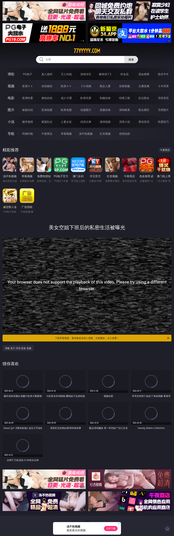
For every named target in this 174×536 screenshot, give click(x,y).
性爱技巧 (163, 122)
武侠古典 (85, 122)
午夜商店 (46, 134)
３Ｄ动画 (85, 86)
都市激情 (27, 122)
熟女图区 (143, 110)
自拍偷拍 (46, 86)
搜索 (131, 59)
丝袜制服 (124, 86)
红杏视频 (105, 134)
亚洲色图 (46, 110)
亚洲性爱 (27, 98)
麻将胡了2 (105, 74)
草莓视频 (66, 134)
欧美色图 (66, 110)
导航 (11, 133)
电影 (11, 98)
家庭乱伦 (46, 122)
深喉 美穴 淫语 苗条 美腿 (18, 348)
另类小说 (124, 122)
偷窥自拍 (27, 110)
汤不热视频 (86, 134)
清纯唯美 (124, 110)
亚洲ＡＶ (27, 86)
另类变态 (163, 98)
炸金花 (124, 74)
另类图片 (163, 110)
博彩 (11, 74)
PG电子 (27, 74)
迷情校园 (105, 122)
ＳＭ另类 (163, 86)
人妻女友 (66, 122)
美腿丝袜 (105, 110)
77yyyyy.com (87, 50)
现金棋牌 (143, 74)
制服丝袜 (105, 98)
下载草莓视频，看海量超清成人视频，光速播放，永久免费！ (112, 338)
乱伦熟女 (143, 98)
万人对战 (66, 74)
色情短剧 (124, 134)
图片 (11, 109)
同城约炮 (27, 134)
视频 (11, 86)
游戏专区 (85, 74)
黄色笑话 (143, 122)
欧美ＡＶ (66, 86)
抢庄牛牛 (163, 74)
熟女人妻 (105, 86)
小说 (11, 121)
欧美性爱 (85, 98)
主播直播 (143, 86)
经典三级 (124, 98)
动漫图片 (85, 110)
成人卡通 (66, 98)
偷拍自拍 (46, 98)
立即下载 (111, 528)
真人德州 (46, 74)
